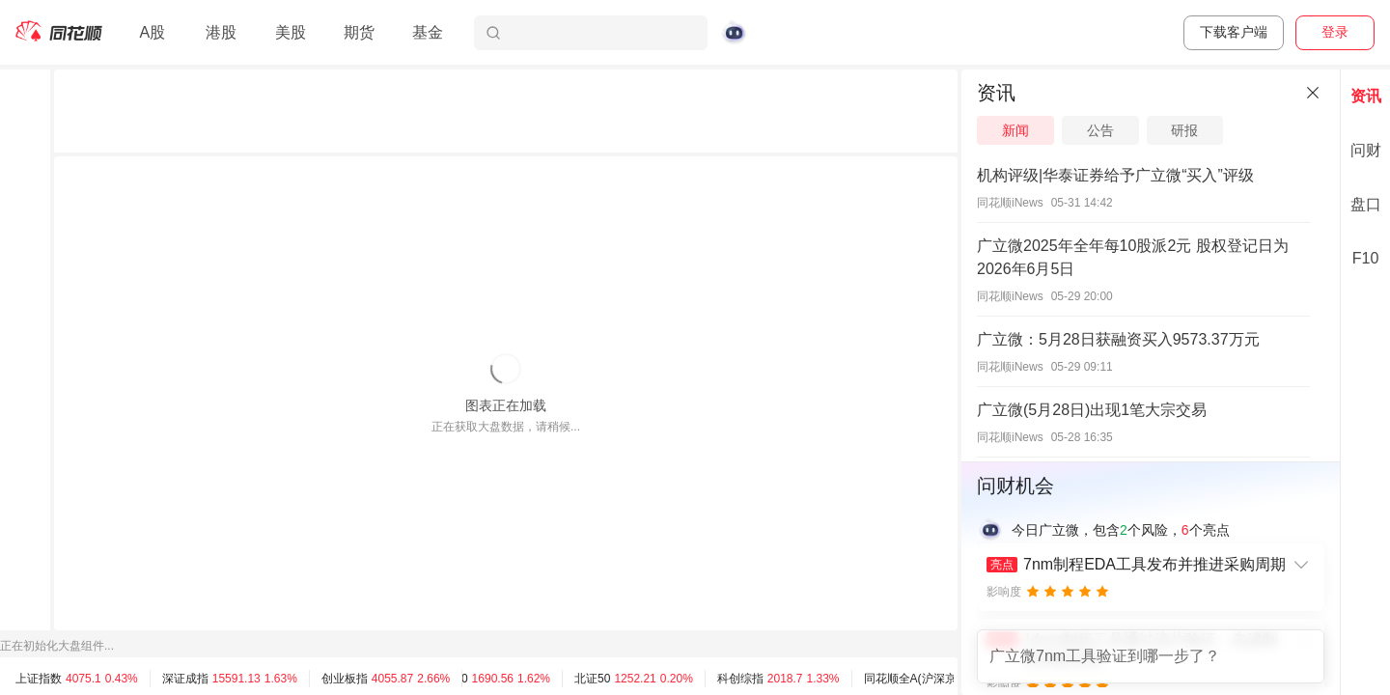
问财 (1365, 150)
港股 (221, 32)
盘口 (1365, 204)
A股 (152, 32)
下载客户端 (1233, 32)
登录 (1334, 32)
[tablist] (1150, 130)
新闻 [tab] (1015, 130)
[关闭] (1312, 92)
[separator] (959, 382)
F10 (1365, 258)
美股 (290, 32)
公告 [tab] (1100, 130)
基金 (427, 32)
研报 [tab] (1184, 130)
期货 (359, 32)
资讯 (1365, 96)
